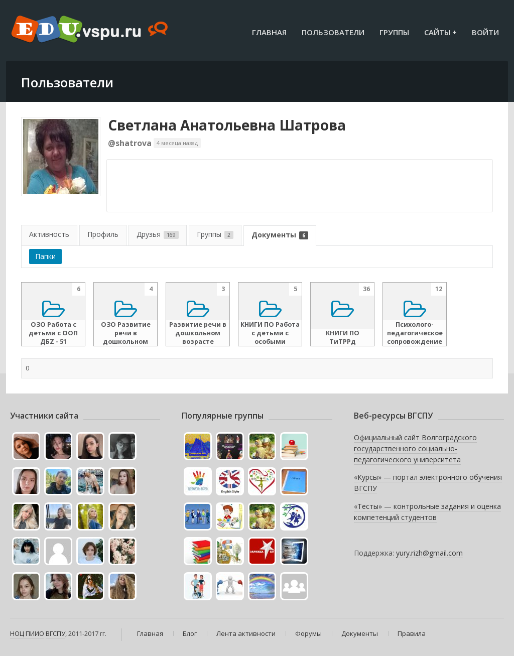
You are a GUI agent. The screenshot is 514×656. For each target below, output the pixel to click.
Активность (49, 234)
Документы (279, 234)
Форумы (308, 633)
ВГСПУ (55, 633)
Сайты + (440, 32)
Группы (394, 32)
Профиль (102, 234)
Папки (45, 256)
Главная (269, 32)
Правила (412, 633)
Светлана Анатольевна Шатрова (227, 125)
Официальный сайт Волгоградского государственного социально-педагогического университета (415, 448)
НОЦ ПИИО (27, 633)
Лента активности (246, 633)
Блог (190, 633)
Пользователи (333, 32)
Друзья (158, 234)
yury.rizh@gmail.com (429, 553)
